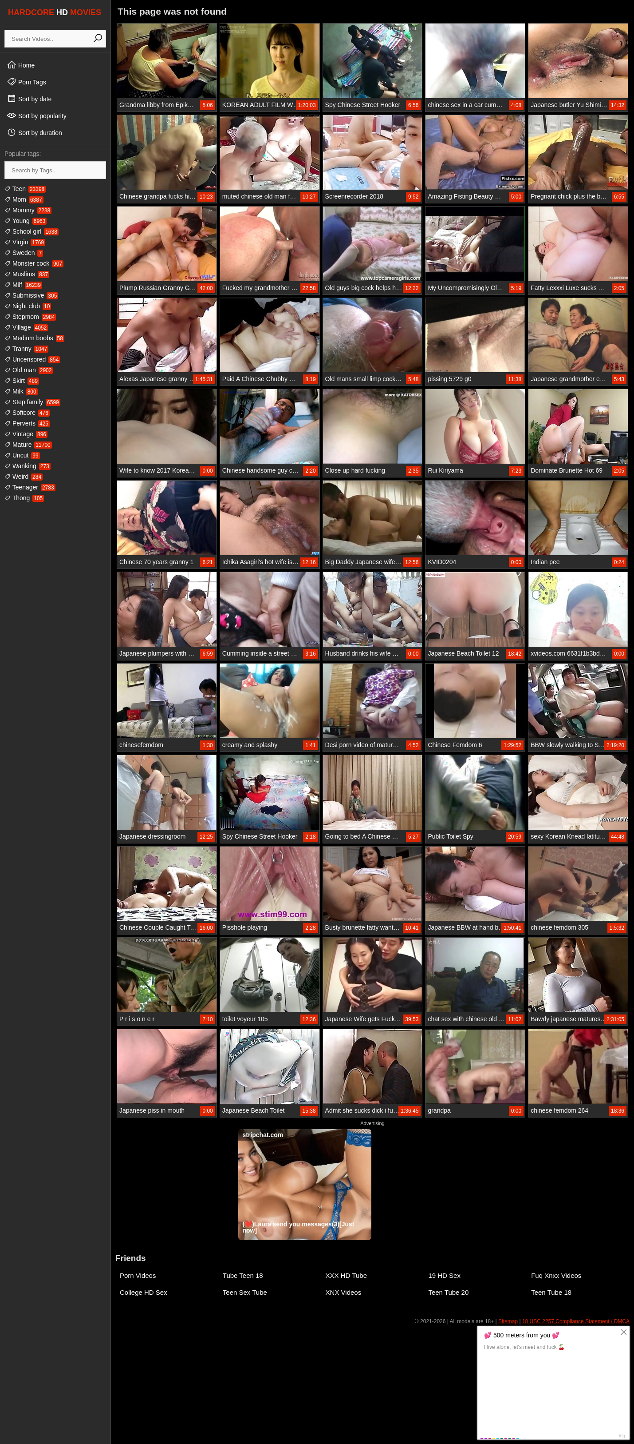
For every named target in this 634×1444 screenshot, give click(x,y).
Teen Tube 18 (551, 1292)
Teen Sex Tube (245, 1292)
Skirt (21, 380)
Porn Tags (26, 82)
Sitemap (508, 1321)
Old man (28, 370)
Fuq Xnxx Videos (556, 1275)
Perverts (27, 423)
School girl (31, 231)
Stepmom (30, 316)
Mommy (27, 210)
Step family (32, 402)
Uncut (22, 455)
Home (21, 65)
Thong (24, 497)
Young (25, 220)
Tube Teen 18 (243, 1275)
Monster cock (33, 263)
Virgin (24, 242)
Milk (21, 391)
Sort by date (29, 98)
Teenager (29, 487)
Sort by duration (34, 132)
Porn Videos (138, 1275)
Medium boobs (34, 338)
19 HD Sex (444, 1275)
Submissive (31, 295)
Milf (23, 284)
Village (26, 327)
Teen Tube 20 (448, 1292)
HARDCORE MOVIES (54, 12)
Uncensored (32, 359)
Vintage (25, 434)
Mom (23, 199)
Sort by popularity (37, 115)
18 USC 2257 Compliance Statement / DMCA (576, 1321)
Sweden (23, 252)
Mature (28, 444)
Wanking (27, 465)
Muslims (26, 274)
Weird (23, 476)
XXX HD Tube (346, 1275)
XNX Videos (344, 1292)
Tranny (26, 348)
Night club (27, 306)
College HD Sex (143, 1292)
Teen (25, 188)
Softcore (27, 412)
